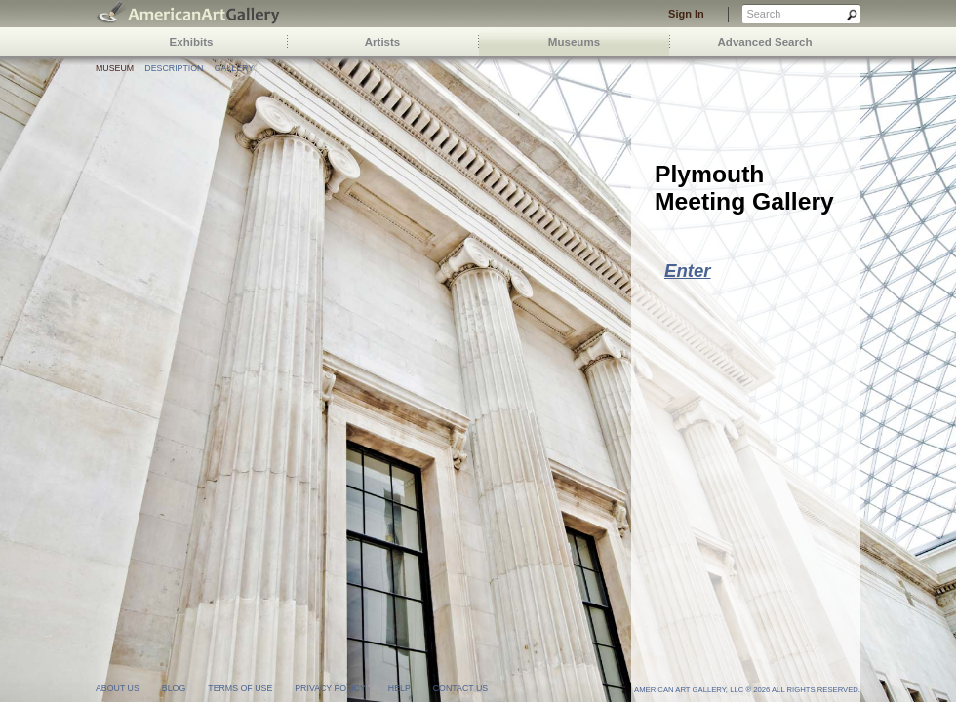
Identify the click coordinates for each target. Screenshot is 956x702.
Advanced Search (765, 42)
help (399, 688)
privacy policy (330, 688)
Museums (574, 42)
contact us (460, 688)
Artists (383, 42)
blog (173, 688)
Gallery (234, 68)
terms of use (240, 688)
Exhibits (192, 42)
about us (117, 688)
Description (173, 68)
